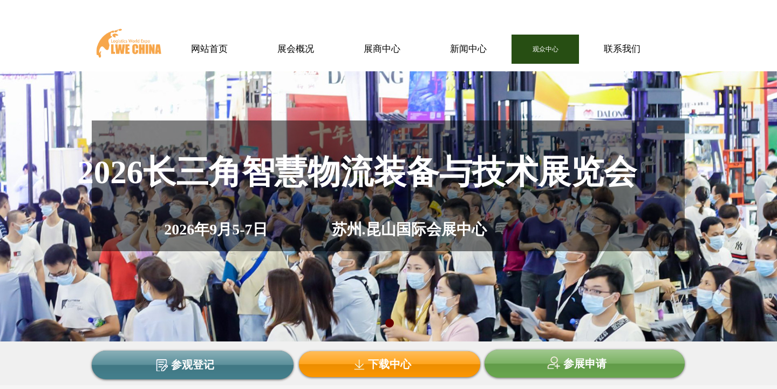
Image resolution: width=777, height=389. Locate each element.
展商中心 (382, 49)
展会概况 (295, 49)
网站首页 (209, 49)
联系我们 (622, 49)
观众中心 (545, 49)
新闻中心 (468, 49)
